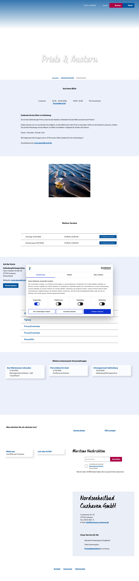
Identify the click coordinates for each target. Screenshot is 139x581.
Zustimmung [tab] (40, 275)
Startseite (55, 78)
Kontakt (57, 569)
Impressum (67, 569)
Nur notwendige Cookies (41, 311)
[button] (69, 5)
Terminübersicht (59, 103)
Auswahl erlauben (69, 311)
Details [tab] (69, 275)
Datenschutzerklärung (96, 466)
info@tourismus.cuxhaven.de (97, 522)
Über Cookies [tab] (98, 275)
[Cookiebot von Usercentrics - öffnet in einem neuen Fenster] (102, 268)
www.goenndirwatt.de (43, 143)
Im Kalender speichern (108, 236)
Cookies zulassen (97, 311)
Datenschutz (80, 569)
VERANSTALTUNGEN (67, 78)
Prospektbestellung (92, 549)
